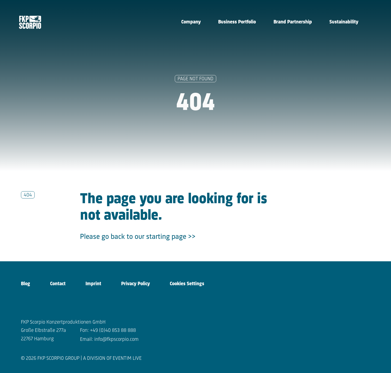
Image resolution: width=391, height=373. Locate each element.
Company (191, 22)
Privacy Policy (135, 283)
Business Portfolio (237, 22)
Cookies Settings (187, 283)
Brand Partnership (293, 22)
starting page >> (171, 237)
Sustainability (343, 22)
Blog (25, 283)
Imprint (93, 283)
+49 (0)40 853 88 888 (113, 330)
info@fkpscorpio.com (116, 339)
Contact (58, 283)
